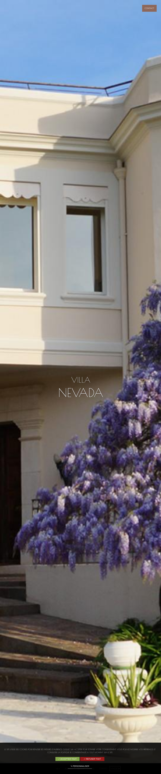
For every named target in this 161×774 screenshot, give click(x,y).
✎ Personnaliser (80, 766)
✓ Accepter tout (67, 759)
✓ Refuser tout (92, 759)
